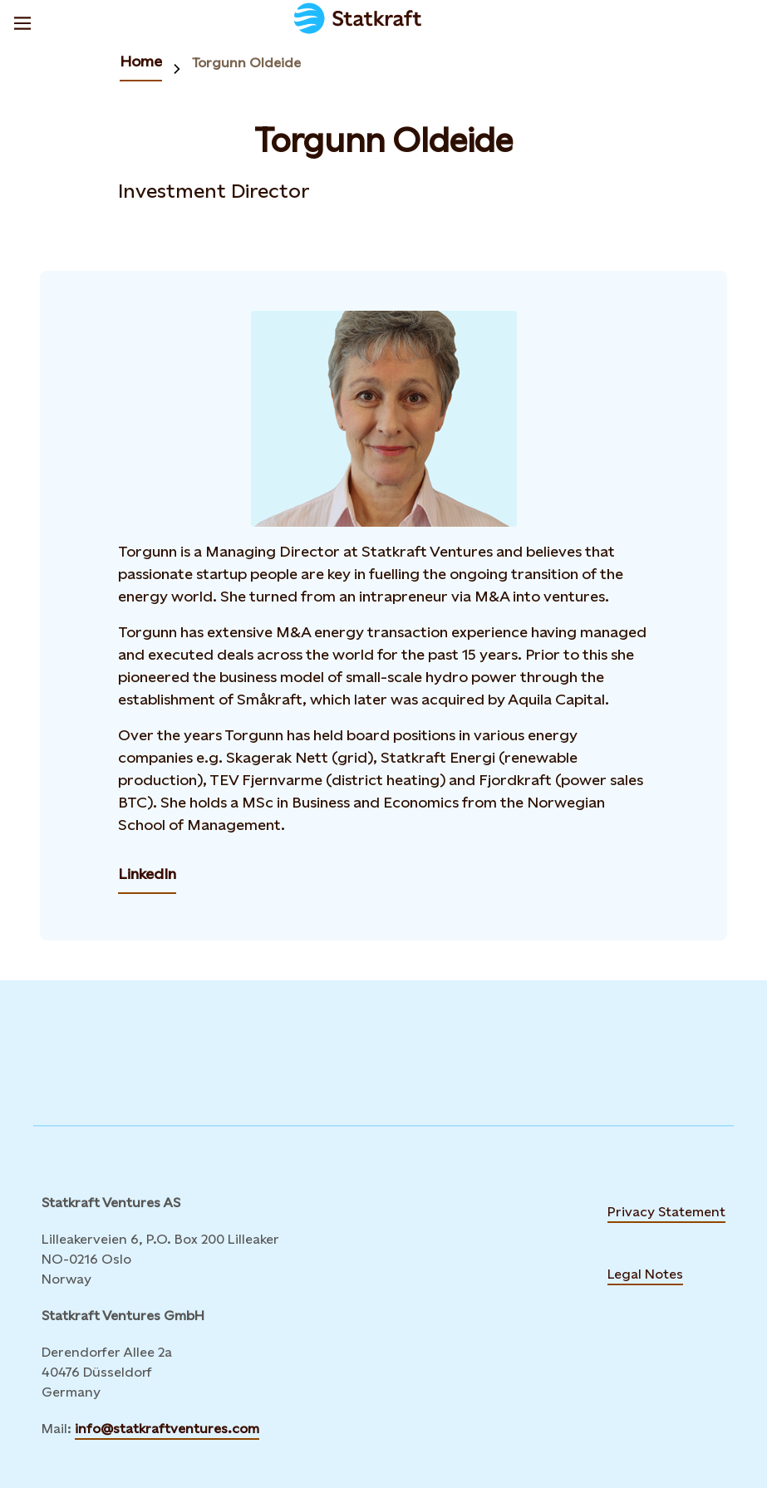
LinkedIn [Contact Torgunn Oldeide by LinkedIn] (147, 873)
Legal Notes (645, 1274)
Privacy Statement (666, 1212)
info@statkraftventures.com (167, 1428)
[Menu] (22, 21)
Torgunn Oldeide (246, 63)
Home (141, 61)
